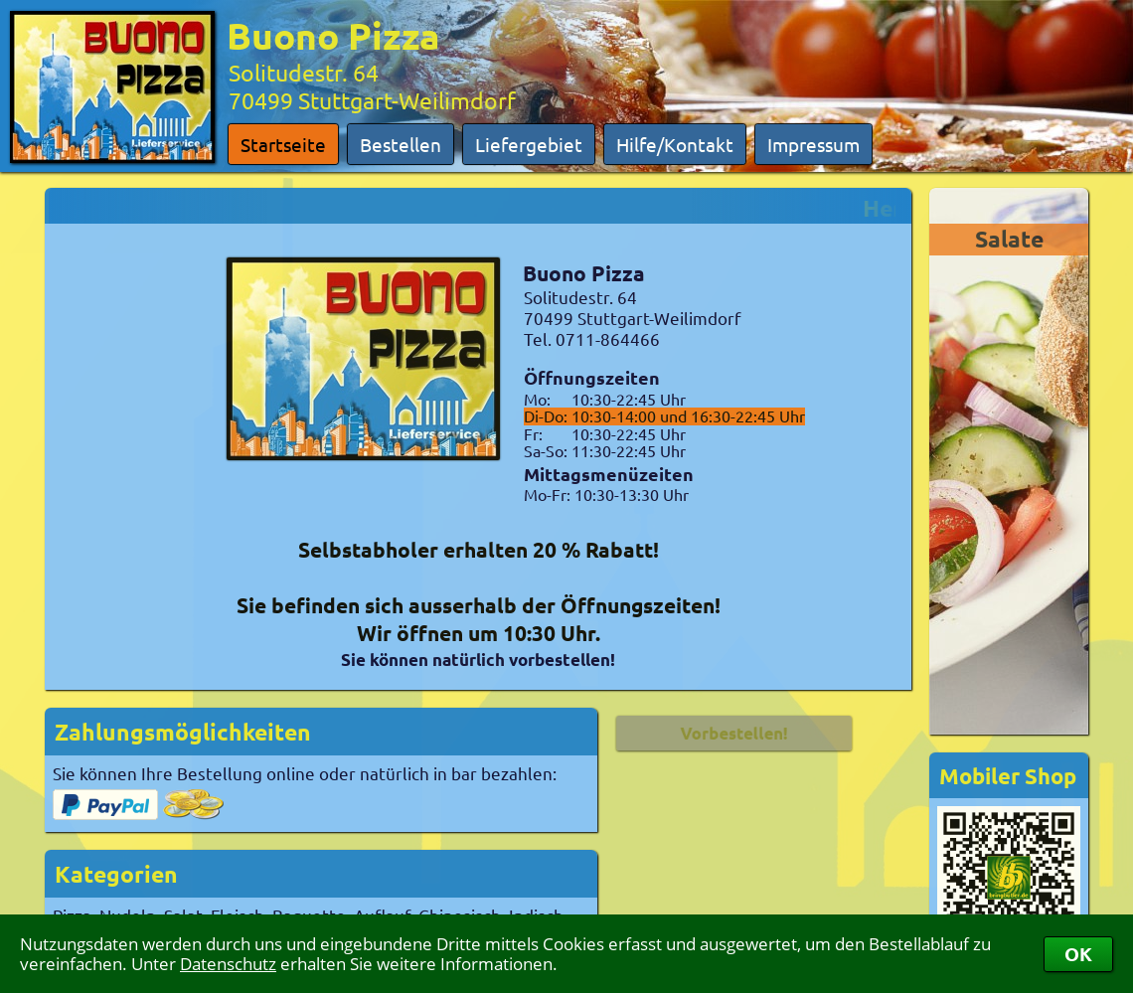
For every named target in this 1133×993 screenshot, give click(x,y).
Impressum (813, 144)
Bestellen (400, 144)
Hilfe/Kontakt (674, 144)
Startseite (283, 144)
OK (1078, 953)
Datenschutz (228, 963)
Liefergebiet (528, 144)
